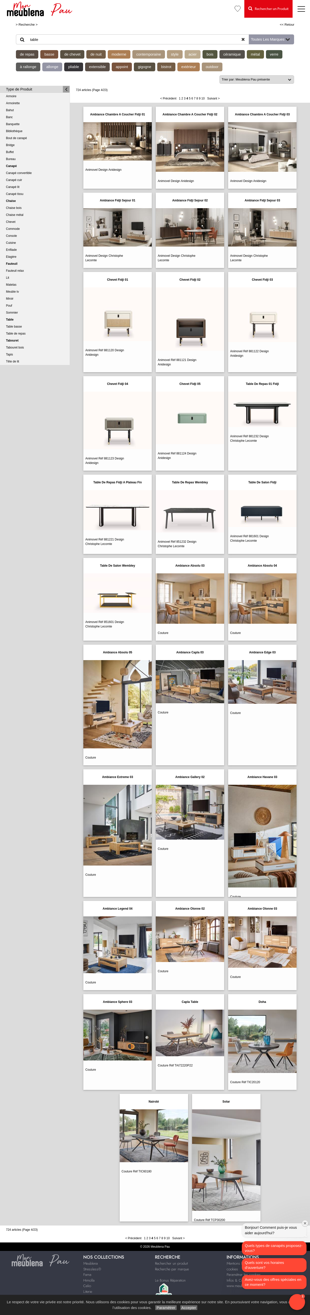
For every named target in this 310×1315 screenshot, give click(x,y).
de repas (27, 54)
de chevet (72, 54)
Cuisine (11, 243)
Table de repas (16, 333)
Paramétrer (165, 1308)
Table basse (14, 326)
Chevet (10, 222)
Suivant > (213, 98)
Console (11, 236)
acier (193, 54)
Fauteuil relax (15, 270)
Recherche (27, 24)
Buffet (10, 152)
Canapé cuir (14, 180)
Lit (7, 277)
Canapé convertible (19, 173)
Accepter (189, 1308)
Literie (87, 1291)
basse (49, 54)
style (175, 54)
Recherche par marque (172, 1269)
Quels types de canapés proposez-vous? (274, 1248)
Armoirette (13, 103)
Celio (87, 1286)
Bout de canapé (16, 138)
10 (203, 98)
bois (210, 54)
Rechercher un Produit (268, 8)
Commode (13, 229)
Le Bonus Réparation (170, 1280)
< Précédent (168, 98)
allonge (52, 67)
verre (274, 54)
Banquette (13, 124)
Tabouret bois (15, 347)
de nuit (96, 54)
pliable (73, 67)
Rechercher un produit (171, 1263)
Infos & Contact (238, 1280)
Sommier (12, 312)
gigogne (144, 67)
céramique (232, 54)
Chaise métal (14, 215)
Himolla (89, 1280)
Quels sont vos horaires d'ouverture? (264, 1265)
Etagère (11, 257)
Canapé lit (12, 187)
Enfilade (11, 250)
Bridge (10, 145)
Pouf (9, 305)
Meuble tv (12, 291)
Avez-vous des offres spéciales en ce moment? (273, 1282)
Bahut (10, 110)
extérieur (188, 67)
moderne (119, 54)
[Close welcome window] (305, 1223)
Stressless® (92, 1269)
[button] (297, 1302)
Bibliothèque (14, 131)
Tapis (9, 354)
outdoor (212, 67)
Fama (87, 1274)
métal (255, 54)
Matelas (11, 284)
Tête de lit (12, 361)
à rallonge (28, 67)
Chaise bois (14, 208)
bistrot (166, 67)
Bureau (11, 159)
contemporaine (148, 54)
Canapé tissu (14, 194)
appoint (122, 67)
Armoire (11, 96)
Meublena (90, 1263)
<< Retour (287, 24)
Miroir (9, 298)
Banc (9, 117)
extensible (97, 67)
